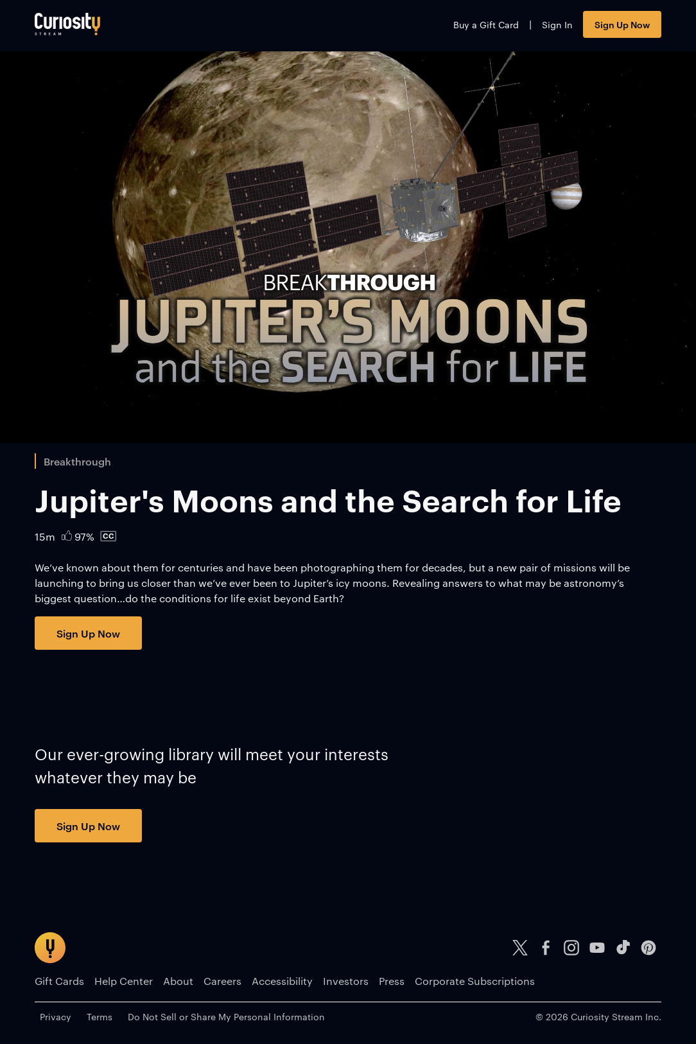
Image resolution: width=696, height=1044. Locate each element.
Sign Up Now (622, 24)
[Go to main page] (67, 24)
